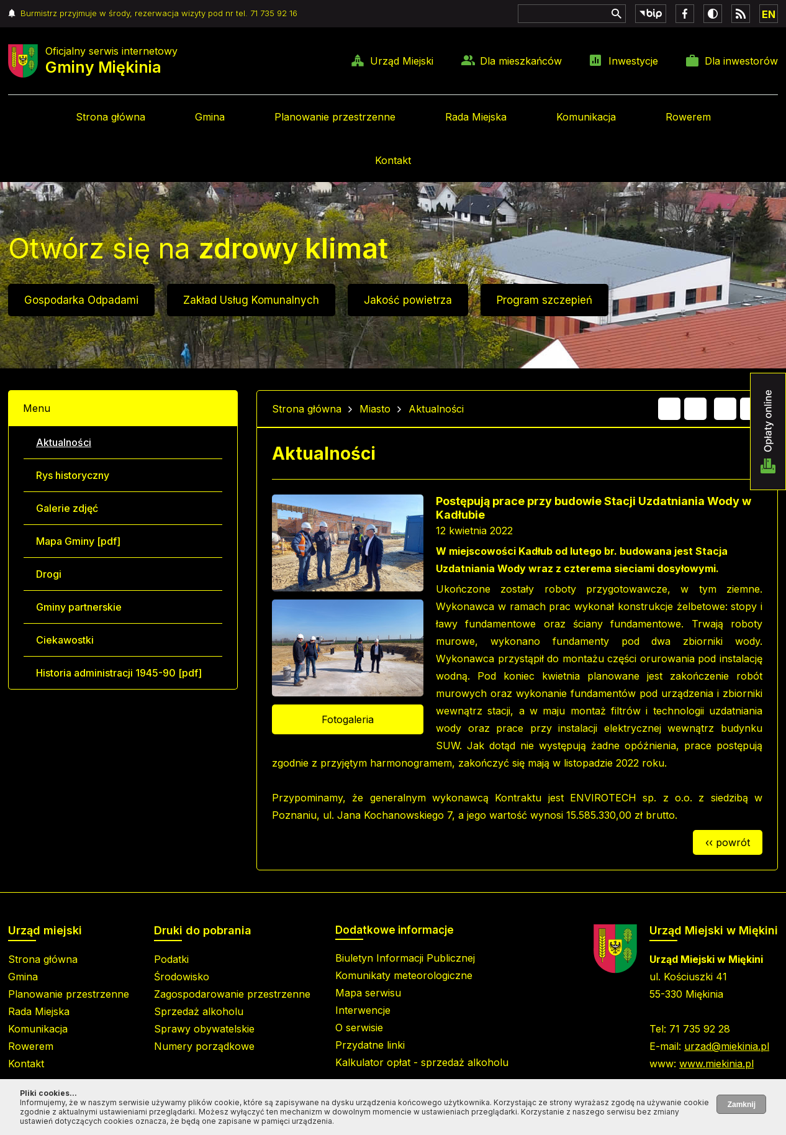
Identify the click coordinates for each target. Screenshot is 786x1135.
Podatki (171, 959)
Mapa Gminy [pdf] (78, 541)
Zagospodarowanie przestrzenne (232, 994)
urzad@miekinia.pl (726, 1046)
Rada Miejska (476, 117)
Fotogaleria (348, 719)
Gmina (210, 117)
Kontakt (393, 160)
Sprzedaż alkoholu (198, 1011)
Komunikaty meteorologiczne (403, 975)
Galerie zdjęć (67, 508)
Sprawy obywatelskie (204, 1029)
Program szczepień (544, 300)
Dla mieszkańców (521, 61)
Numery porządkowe (204, 1046)
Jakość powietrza (408, 300)
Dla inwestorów (741, 61)
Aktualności (63, 442)
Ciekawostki (65, 640)
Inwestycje (633, 61)
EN (768, 14)
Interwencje (363, 1010)
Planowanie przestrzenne (334, 117)
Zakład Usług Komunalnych (251, 300)
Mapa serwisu (368, 993)
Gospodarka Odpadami (81, 300)
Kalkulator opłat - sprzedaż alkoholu (421, 1062)
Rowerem (688, 117)
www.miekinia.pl (716, 1063)
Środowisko (181, 976)
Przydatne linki (370, 1045)
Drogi (48, 574)
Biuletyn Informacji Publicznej (405, 958)
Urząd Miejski (401, 61)
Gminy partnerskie (79, 607)
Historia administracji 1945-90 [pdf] (119, 673)
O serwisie (359, 1027)
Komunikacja (586, 117)
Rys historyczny (72, 475)
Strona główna (110, 117)
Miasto (375, 409)
